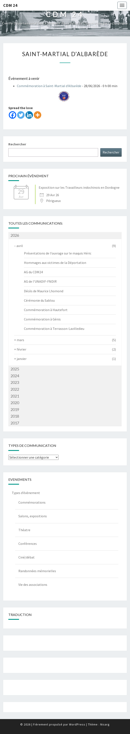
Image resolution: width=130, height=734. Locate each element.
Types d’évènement (26, 493)
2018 (14, 416)
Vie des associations (32, 584)
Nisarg (105, 724)
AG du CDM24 (33, 272)
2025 (14, 369)
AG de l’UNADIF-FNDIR (40, 281)
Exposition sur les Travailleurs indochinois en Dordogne (79, 187)
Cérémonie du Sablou (39, 300)
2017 (14, 423)
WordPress (77, 724)
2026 (14, 235)
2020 (14, 402)
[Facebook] (12, 115)
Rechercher (17, 144)
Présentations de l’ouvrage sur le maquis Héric (57, 253)
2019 (14, 409)
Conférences (27, 543)
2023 (14, 382)
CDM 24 (10, 5)
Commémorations (32, 502)
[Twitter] (21, 115)
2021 (14, 396)
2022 (14, 389)
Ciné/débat (26, 557)
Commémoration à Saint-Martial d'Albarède (49, 86)
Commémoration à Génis (42, 319)
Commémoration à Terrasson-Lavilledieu (54, 328)
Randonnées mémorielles (37, 571)
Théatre (24, 530)
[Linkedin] (29, 115)
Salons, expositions (32, 516)
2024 (14, 375)
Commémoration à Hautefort (46, 310)
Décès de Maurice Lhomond (43, 291)
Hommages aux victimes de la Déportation (55, 262)
